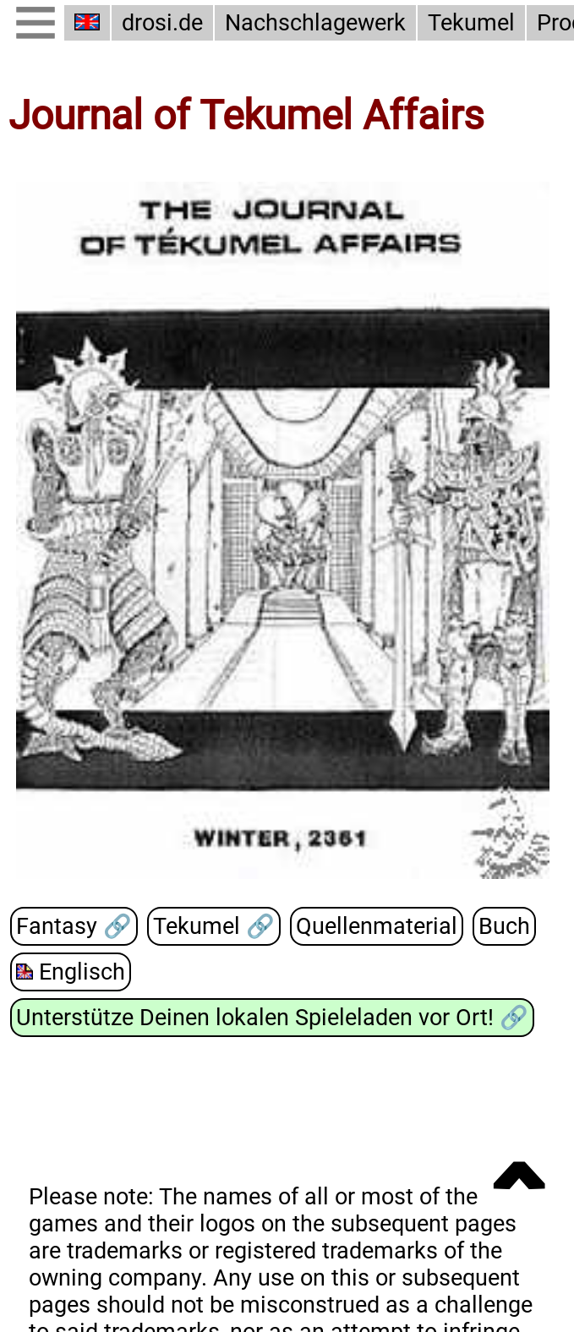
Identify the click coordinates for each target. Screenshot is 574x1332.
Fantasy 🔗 (74, 925)
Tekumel (471, 22)
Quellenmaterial (376, 925)
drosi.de (162, 22)
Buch (504, 925)
